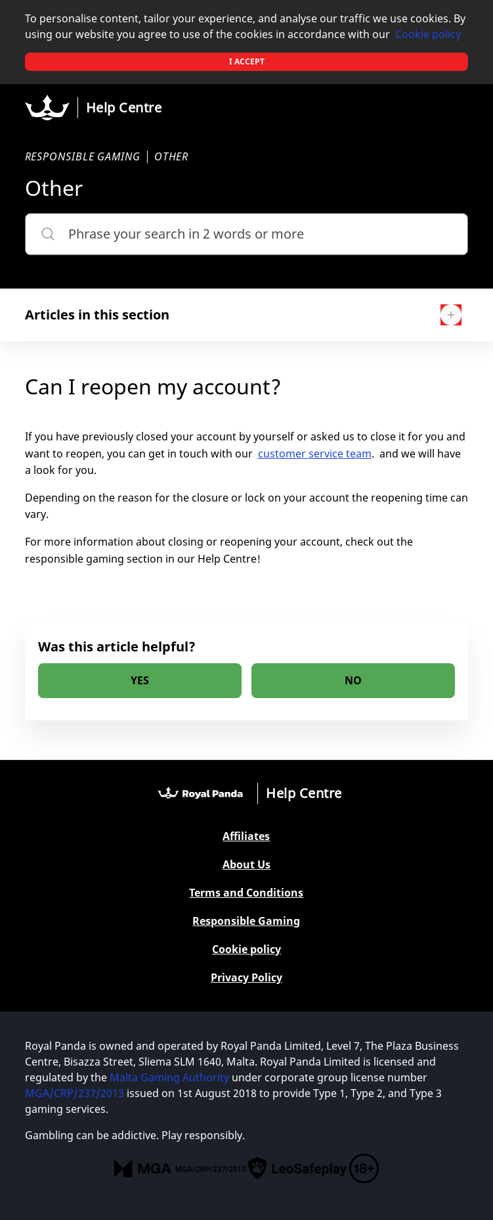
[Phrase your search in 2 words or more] (247, 234)
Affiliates (246, 836)
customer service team (315, 453)
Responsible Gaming (246, 921)
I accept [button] (247, 61)
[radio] (140, 680)
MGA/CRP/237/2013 (74, 1093)
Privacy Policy (246, 978)
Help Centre (124, 107)
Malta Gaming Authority (169, 1077)
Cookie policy (428, 34)
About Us (246, 864)
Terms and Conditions (246, 893)
